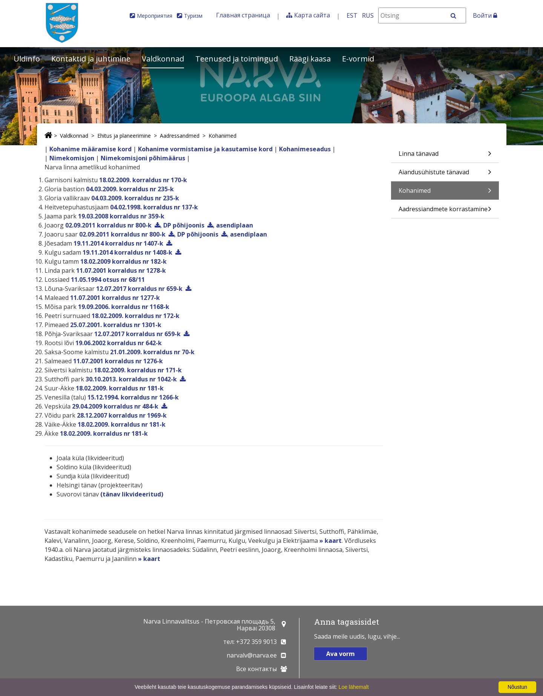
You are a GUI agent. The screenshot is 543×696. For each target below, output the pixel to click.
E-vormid (358, 59)
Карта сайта (312, 15)
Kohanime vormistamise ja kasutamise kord (205, 149)
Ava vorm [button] (340, 654)
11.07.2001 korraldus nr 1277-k (115, 297)
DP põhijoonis (183, 225)
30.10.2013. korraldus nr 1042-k (131, 379)
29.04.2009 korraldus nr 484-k (115, 406)
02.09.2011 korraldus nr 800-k (108, 225)
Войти (485, 15)
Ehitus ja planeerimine (124, 135)
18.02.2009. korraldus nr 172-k (135, 316)
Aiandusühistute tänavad (445, 174)
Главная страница (243, 15)
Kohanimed (222, 135)
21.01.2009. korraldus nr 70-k (152, 352)
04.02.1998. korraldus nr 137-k (154, 207)
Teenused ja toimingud (236, 59)
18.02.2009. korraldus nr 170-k (143, 180)
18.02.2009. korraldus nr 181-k (120, 388)
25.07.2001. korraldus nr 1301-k (115, 325)
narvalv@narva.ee (252, 655)
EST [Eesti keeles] (352, 15)
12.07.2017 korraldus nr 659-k (139, 288)
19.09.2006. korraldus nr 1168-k (123, 307)
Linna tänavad (445, 156)
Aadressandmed (179, 135)
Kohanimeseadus (305, 149)
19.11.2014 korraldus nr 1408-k (127, 252)
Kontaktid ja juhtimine (90, 59)
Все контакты (256, 669)
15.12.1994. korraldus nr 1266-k (133, 397)
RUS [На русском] (368, 15)
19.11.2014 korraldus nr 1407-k (118, 243)
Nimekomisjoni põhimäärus (143, 158)
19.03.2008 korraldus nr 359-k (121, 216)
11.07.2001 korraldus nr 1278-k (121, 270)
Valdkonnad (163, 59)
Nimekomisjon (71, 158)
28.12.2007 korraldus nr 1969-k (122, 415)
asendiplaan (234, 225)
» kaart (330, 540)
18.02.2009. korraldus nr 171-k (138, 370)
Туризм (193, 15)
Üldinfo (27, 59)
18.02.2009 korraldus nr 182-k (123, 261)
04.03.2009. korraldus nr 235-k (130, 189)
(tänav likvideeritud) (131, 494)
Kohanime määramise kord (90, 149)
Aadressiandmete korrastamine (445, 211)
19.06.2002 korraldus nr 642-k (118, 343)
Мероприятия (154, 15)
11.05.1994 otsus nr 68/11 (108, 279)
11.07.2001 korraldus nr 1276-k (118, 361)
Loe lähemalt (354, 687)
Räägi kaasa (310, 59)
